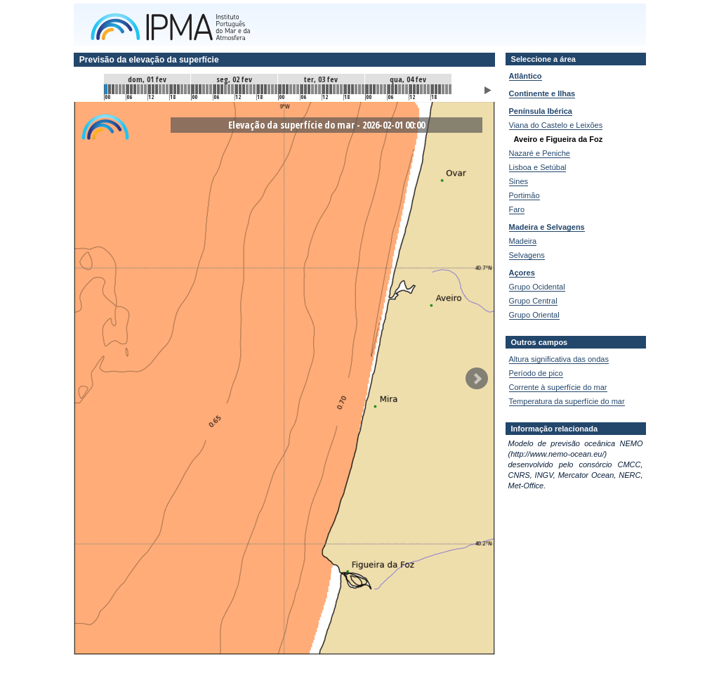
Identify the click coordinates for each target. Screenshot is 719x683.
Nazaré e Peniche (539, 153)
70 (359, 89)
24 (193, 89)
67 (349, 89)
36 (236, 89)
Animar (488, 90)
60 (323, 89)
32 (221, 89)
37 (240, 89)
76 (381, 89)
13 (153, 89)
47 (276, 89)
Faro (517, 209)
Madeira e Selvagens (547, 227)
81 (399, 89)
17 (167, 89)
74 (374, 89)
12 (149, 89)
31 (218, 89)
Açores (522, 272)
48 (280, 89)
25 (196, 89)
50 (287, 89)
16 (163, 89)
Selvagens (527, 255)
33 (225, 89)
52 (294, 89)
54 (302, 89)
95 (450, 89)
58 (316, 89)
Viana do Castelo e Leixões (556, 125)
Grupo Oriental (534, 315)
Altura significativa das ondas (559, 359)
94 (446, 89)
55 (305, 89)
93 (443, 89)
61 (327, 89)
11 (145, 89)
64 (337, 89)
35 (232, 89)
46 (272, 89)
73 (370, 89)
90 (432, 89)
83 (406, 89)
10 (141, 89)
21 (181, 89)
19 (174, 89)
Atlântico (525, 76)
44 (265, 89)
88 (424, 89)
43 (261, 89)
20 (178, 89)
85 (414, 89)
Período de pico (536, 373)
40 (250, 89)
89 (428, 89)
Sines (519, 181)
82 (403, 89)
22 (185, 89)
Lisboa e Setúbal (538, 167)
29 (210, 89)
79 (392, 89)
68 (352, 89)
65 (341, 89)
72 (367, 89)
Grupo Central (533, 301)
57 (312, 89)
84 (410, 89)
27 (203, 89)
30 (214, 89)
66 (345, 89)
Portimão (524, 195)
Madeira (523, 241)
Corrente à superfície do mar (558, 387)
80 (396, 89)
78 (389, 89)
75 (377, 89)
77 (384, 89)
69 (356, 89)
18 (171, 89)
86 (417, 89)
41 (254, 89)
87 (421, 89)
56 (309, 89)
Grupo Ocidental (537, 286)
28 (207, 89)
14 (156, 89)
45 (269, 89)
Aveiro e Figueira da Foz (558, 139)
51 (290, 89)
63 (334, 89)
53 (297, 89)
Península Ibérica (540, 111)
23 (188, 89)
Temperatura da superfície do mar (567, 401)
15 (160, 89)
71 (363, 89)
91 (436, 89)
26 (200, 89)
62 (330, 89)
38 (243, 89)
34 (228, 89)
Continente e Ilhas (542, 93)
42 (258, 89)
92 (439, 89)
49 (283, 89)
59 (319, 89)
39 (247, 89)
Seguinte (477, 378)
